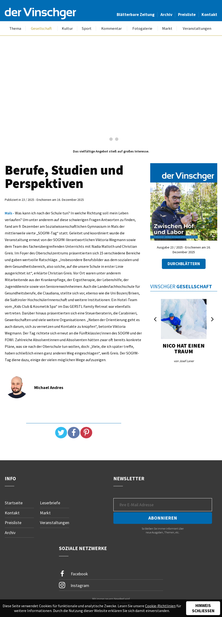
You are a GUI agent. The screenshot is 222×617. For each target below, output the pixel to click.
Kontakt (209, 14)
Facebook (73, 574)
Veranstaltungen (197, 28)
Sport (87, 28)
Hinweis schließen (203, 608)
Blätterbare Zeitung (135, 14)
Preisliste (187, 14)
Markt (167, 28)
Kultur (67, 28)
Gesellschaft (41, 28)
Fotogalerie (142, 28)
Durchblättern (184, 263)
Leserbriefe (50, 503)
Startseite (14, 503)
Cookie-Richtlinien (160, 605)
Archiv (166, 14)
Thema (15, 28)
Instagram (74, 585)
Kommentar (111, 28)
